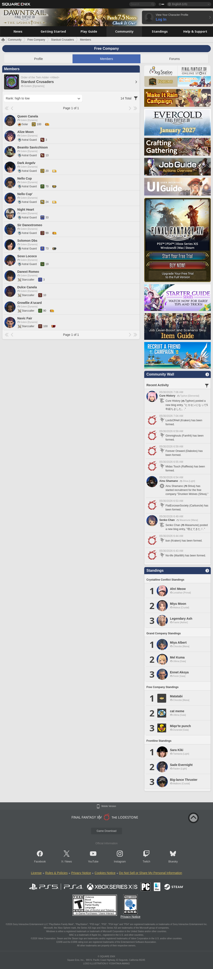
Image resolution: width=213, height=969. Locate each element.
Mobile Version (108, 806)
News (68, 861)
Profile (38, 59)
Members (106, 59)
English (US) (179, 4)
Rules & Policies (56, 873)
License (36, 873)
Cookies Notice (105, 873)
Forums (174, 59)
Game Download (106, 831)
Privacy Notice (81, 873)
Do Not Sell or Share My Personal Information (150, 873)
